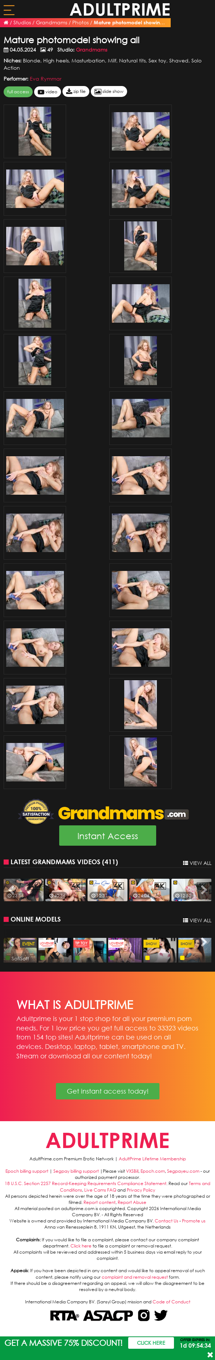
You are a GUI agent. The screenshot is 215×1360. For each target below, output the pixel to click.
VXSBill (132, 1171)
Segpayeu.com (183, 1171)
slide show (108, 91)
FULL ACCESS (18, 92)
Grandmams (51, 22)
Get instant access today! (108, 1091)
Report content (99, 1202)
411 (110, 862)
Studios (22, 22)
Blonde (31, 60)
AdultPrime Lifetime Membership (152, 1159)
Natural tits (132, 60)
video (47, 92)
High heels (56, 60)
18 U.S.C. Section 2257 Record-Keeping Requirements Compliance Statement (85, 1183)
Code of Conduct (171, 1302)
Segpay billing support (76, 1171)
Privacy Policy (141, 1190)
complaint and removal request (135, 1277)
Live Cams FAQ (100, 1190)
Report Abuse (132, 1202)
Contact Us (166, 1221)
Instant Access (107, 835)
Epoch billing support (26, 1171)
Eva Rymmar (45, 78)
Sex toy (157, 60)
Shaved (178, 60)
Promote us (194, 1221)
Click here (81, 1246)
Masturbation (88, 60)
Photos (80, 22)
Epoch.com (153, 1171)
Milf (112, 60)
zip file (76, 91)
